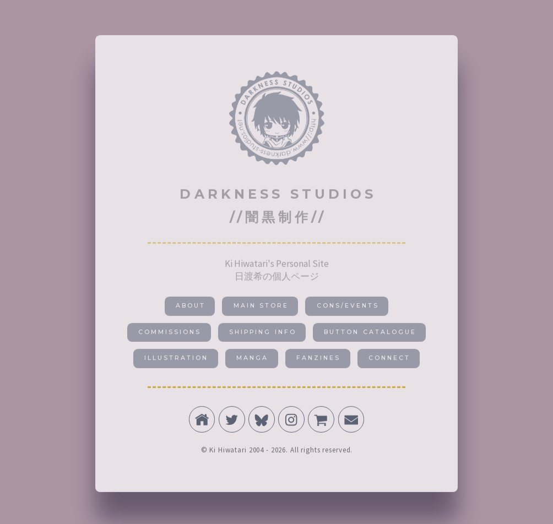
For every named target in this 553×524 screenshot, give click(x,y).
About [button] (190, 308)
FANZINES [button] (318, 360)
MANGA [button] (252, 360)
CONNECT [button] (389, 360)
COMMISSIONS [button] (169, 334)
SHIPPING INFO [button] (262, 334)
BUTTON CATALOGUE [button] (370, 334)
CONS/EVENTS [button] (348, 308)
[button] (202, 421)
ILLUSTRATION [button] (176, 360)
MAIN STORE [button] (261, 308)
